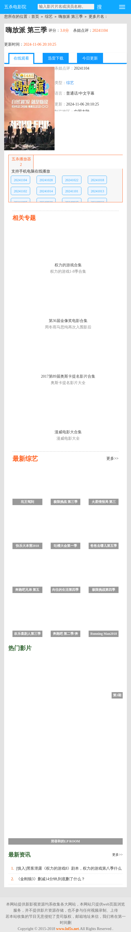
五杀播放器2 (21, 162)
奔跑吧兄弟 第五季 (27, 590)
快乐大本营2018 (27, 546)
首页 (35, 16)
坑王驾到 (27, 502)
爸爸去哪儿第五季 (103, 546)
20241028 (46, 180)
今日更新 (90, 58)
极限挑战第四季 (103, 590)
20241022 (71, 180)
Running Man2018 (103, 634)
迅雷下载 (55, 58)
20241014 (46, 191)
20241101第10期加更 (71, 192)
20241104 (20, 180)
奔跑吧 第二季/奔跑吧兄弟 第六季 (65, 634)
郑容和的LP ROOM (65, 841)
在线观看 (21, 58)
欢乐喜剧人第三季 (27, 634)
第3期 (117, 695)
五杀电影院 (15, 6)
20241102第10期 (20, 192)
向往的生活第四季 (65, 590)
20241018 (97, 180)
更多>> (117, 855)
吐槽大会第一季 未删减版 (65, 546)
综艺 (49, 16)
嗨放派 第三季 (70, 16)
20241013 (97, 191)
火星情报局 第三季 (104, 502)
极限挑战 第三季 (65, 502)
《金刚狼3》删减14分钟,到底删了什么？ (50, 879)
